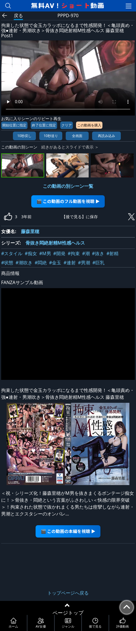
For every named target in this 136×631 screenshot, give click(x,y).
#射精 (112, 253)
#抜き (98, 253)
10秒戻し (24, 135)
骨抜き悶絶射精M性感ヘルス (55, 243)
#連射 (69, 262)
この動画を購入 (89, 125)
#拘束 (74, 253)
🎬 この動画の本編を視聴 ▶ (68, 531)
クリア (66, 125)
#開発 (59, 253)
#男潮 (84, 262)
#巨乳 (98, 262)
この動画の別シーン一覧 (68, 186)
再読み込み (106, 135)
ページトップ (68, 612)
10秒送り (51, 135)
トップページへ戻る (68, 593)
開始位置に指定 (14, 125)
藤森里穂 (30, 231)
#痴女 (31, 253)
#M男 (45, 253)
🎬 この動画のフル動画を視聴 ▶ (68, 201)
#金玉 (55, 262)
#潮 (86, 253)
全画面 (77, 135)
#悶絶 (41, 262)
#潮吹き (23, 262)
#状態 (7, 262)
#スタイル (11, 253)
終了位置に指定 (44, 125)
